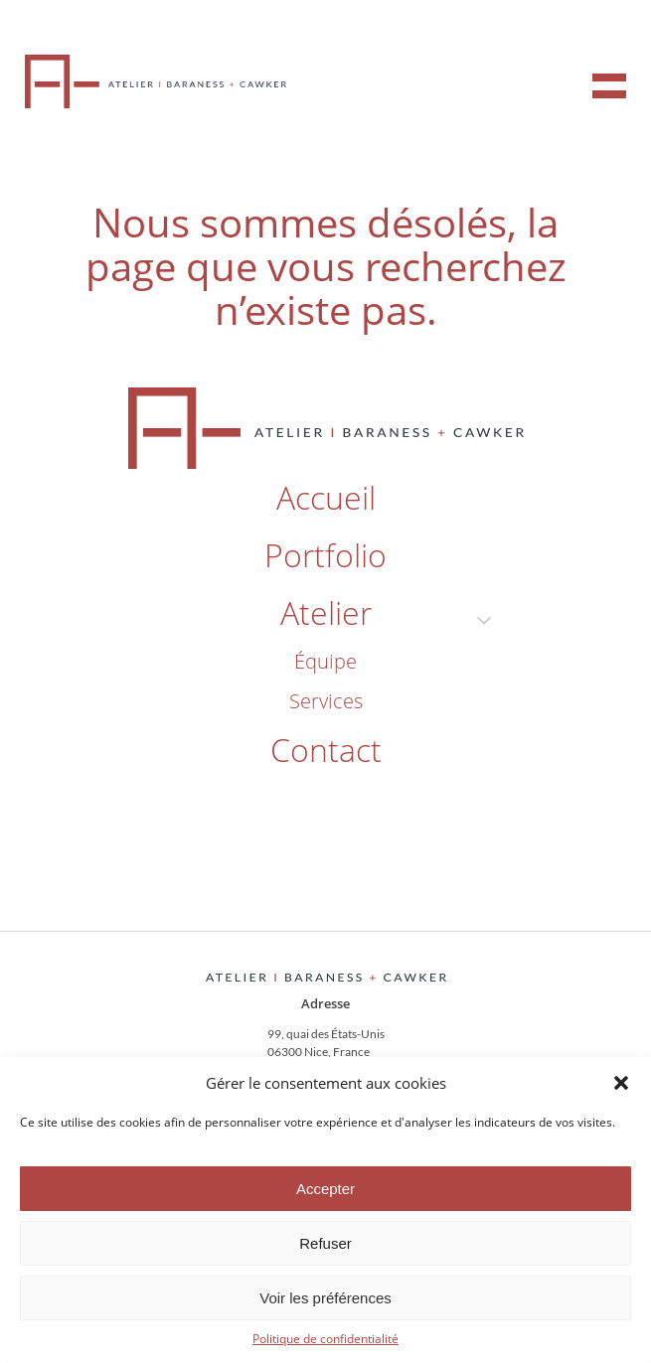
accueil (326, 497)
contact (326, 749)
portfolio (325, 554)
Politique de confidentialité (325, 1338)
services (326, 700)
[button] (621, 1083)
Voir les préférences (325, 1297)
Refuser (325, 1243)
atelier (326, 612)
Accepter (325, 1188)
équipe (325, 661)
